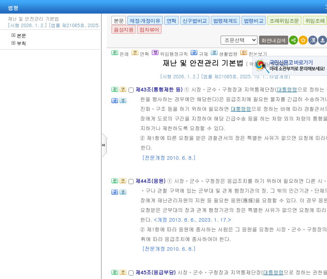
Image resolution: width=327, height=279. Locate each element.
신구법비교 (195, 21)
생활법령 (224, 53)
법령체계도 (225, 21)
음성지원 (123, 30)
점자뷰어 (149, 30)
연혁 (171, 21)
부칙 (19, 43)
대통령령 (287, 89)
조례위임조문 (284, 21)
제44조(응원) (151, 180)
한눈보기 (253, 53)
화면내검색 (273, 40)
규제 (199, 53)
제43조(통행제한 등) (159, 89)
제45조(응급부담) (156, 272)
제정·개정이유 (145, 21)
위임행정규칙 (170, 53)
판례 (120, 53)
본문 (19, 35)
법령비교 (253, 21)
